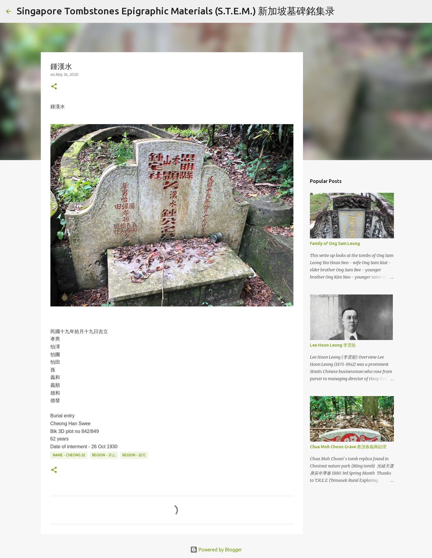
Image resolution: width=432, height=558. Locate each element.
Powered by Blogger (216, 549)
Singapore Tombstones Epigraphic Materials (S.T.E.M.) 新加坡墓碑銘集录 (176, 10)
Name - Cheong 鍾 (69, 455)
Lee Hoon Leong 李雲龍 (333, 345)
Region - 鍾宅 (134, 455)
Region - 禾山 (104, 455)
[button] (54, 87)
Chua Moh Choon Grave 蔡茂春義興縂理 (348, 446)
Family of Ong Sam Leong (335, 243)
